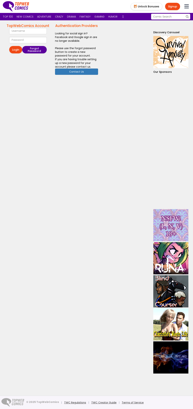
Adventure (44, 16)
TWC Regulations (75, 402)
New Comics (25, 16)
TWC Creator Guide (104, 402)
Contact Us (76, 72)
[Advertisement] (170, 141)
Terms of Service (133, 402)
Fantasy (85, 16)
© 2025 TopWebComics (42, 402)
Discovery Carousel (166, 32)
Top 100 (8, 16)
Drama (71, 16)
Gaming (99, 16)
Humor (112, 16)
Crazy (59, 16)
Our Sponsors (162, 72)
